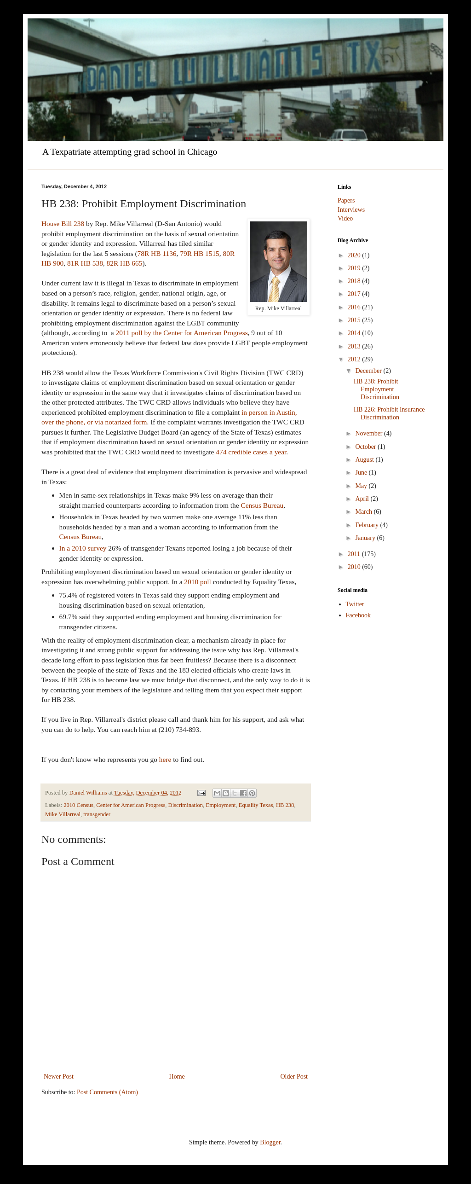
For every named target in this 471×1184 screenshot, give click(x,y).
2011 (355, 554)
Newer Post (59, 1076)
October (366, 446)
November (369, 433)
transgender (96, 814)
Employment (221, 805)
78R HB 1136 (157, 253)
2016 (355, 307)
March (364, 511)
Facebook (358, 615)
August (365, 459)
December (369, 370)
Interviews (351, 209)
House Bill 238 (62, 223)
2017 (355, 293)
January (366, 537)
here (165, 759)
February (367, 525)
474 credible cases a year (251, 452)
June (361, 472)
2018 (355, 281)
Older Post (294, 1076)
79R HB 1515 (199, 253)
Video (345, 218)
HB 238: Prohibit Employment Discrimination (376, 389)
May (361, 485)
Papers (346, 200)
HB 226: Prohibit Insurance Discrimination (389, 413)
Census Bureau (262, 505)
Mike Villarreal (62, 814)
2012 (355, 359)
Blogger (270, 1142)
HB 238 (285, 805)
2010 (355, 566)
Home (177, 1076)
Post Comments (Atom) (107, 1092)
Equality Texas (256, 805)
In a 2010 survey (83, 548)
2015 (355, 320)
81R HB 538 (85, 263)
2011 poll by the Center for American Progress (182, 333)
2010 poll (198, 582)
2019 (355, 268)
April (362, 498)
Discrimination (185, 805)
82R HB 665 (125, 263)
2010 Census (78, 805)
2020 (355, 255)
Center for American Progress (130, 805)
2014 (355, 333)
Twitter (355, 604)
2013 (355, 346)
